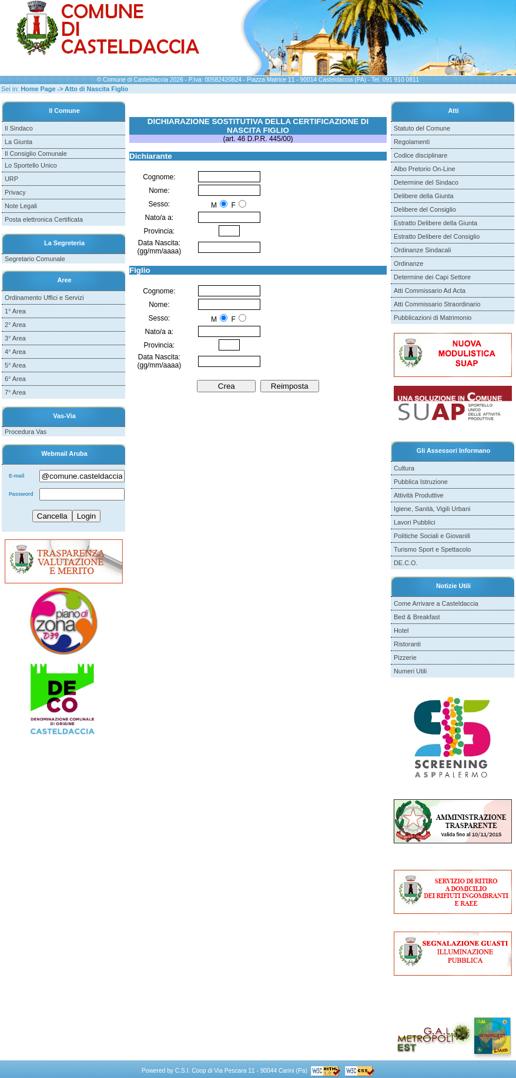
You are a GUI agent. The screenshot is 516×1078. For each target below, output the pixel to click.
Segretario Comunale (35, 258)
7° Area (15, 392)
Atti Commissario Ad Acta (429, 290)
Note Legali (21, 205)
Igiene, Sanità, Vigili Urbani (432, 508)
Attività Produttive (419, 495)
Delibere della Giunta (424, 195)
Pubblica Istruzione (421, 481)
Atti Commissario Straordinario (437, 304)
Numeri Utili (410, 671)
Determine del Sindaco (426, 182)
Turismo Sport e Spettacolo (432, 549)
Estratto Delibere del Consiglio (437, 236)
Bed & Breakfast (417, 616)
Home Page (38, 88)
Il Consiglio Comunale (36, 153)
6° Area (15, 378)
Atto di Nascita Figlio (96, 88)
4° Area (15, 351)
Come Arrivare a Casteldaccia (436, 603)
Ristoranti (407, 644)
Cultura (404, 468)
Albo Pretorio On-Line (424, 168)
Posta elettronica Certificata (44, 219)
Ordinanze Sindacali (422, 249)
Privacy (15, 192)
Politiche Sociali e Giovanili (432, 535)
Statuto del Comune (422, 128)
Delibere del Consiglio (425, 209)
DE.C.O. (405, 562)
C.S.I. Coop (190, 1070)
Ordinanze (408, 263)
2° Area (15, 324)
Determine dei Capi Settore (432, 277)
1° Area (15, 311)
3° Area (15, 338)
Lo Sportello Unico (31, 165)
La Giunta (18, 141)
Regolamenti (412, 141)
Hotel (401, 630)
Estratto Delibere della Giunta (435, 222)
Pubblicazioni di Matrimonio (432, 317)
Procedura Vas (25, 431)
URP (11, 178)
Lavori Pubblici (414, 522)
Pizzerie (405, 657)
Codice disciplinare (420, 155)
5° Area (15, 365)
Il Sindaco (19, 128)
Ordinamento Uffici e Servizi (44, 297)
